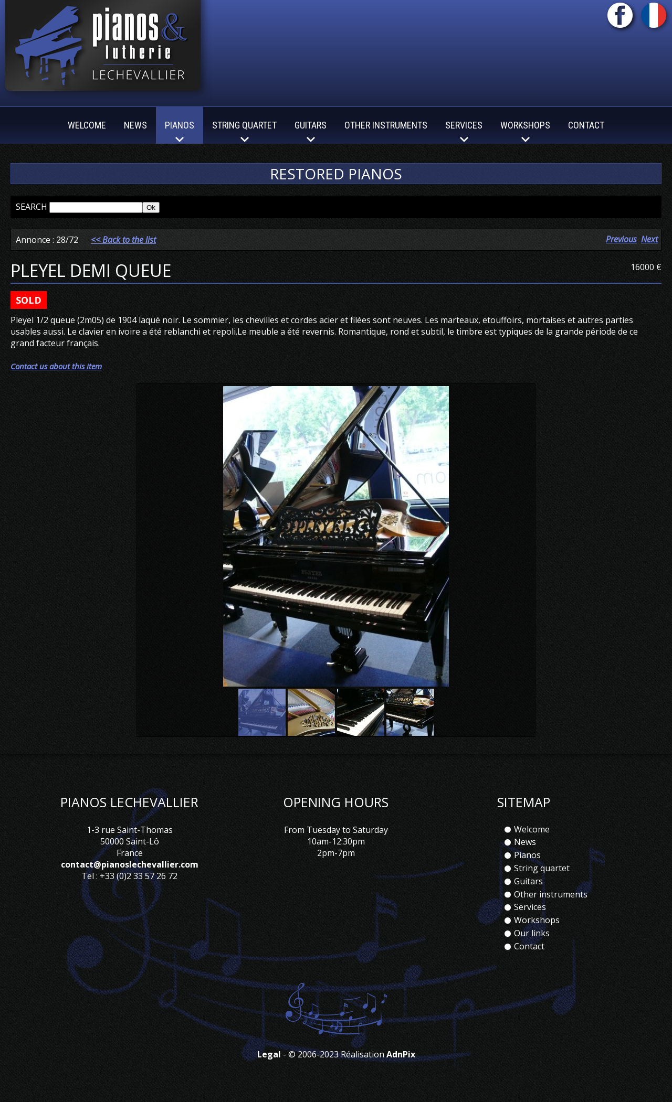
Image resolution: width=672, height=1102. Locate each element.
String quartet (542, 868)
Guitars (528, 881)
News (135, 125)
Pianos (527, 855)
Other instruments (385, 125)
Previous (621, 239)
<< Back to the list (123, 239)
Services (530, 907)
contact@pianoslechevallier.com (129, 864)
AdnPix (400, 1054)
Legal (269, 1054)
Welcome (87, 125)
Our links (532, 933)
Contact (586, 125)
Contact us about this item (56, 366)
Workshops (537, 920)
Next (649, 239)
